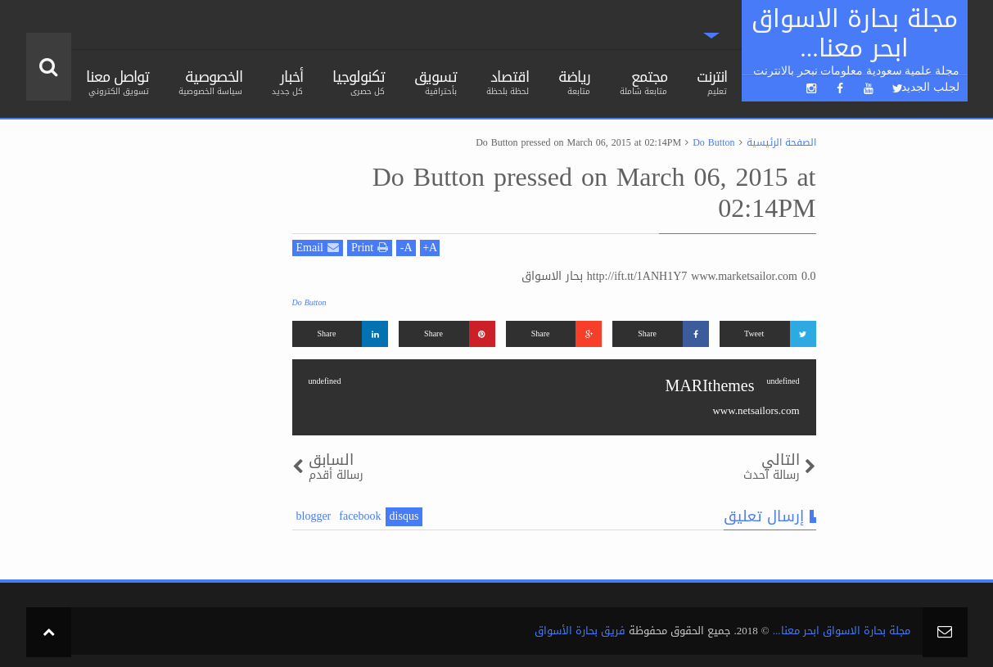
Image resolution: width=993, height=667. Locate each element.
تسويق (435, 81)
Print (369, 248)
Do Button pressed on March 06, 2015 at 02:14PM (594, 192)
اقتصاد (507, 81)
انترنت (712, 81)
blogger (314, 516)
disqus (404, 516)
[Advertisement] (149, 377)
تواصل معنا (117, 81)
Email (317, 248)
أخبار (287, 81)
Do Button (309, 302)
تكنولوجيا (358, 81)
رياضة (574, 81)
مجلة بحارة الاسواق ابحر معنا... (841, 630)
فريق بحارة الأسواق (580, 630)
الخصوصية (210, 81)
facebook (360, 516)
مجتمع (643, 81)
